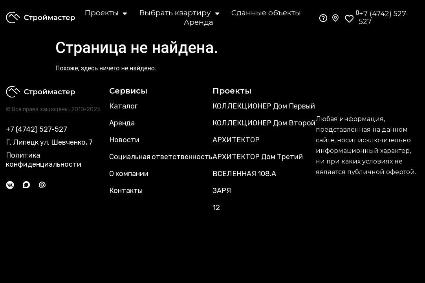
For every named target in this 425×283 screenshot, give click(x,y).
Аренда (198, 22)
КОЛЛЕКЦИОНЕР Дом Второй (263, 123)
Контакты (126, 190)
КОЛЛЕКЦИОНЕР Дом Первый (263, 106)
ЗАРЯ (221, 190)
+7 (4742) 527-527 (384, 17)
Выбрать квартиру (179, 13)
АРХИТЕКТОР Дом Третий (257, 157)
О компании (128, 173)
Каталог (123, 106)
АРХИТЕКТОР (236, 140)
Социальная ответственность (160, 157)
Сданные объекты (266, 12)
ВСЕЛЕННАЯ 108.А (244, 173)
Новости (124, 140)
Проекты (105, 13)
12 (216, 207)
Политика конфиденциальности (43, 160)
